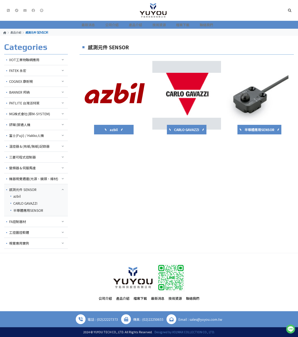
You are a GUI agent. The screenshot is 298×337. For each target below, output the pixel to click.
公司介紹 (116, 24)
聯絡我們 (203, 24)
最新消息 (95, 24)
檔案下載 (181, 24)
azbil (17, 196)
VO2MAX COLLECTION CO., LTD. (193, 332)
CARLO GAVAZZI (25, 203)
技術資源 (159, 24)
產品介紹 (138, 24)
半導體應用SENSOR (28, 210)
